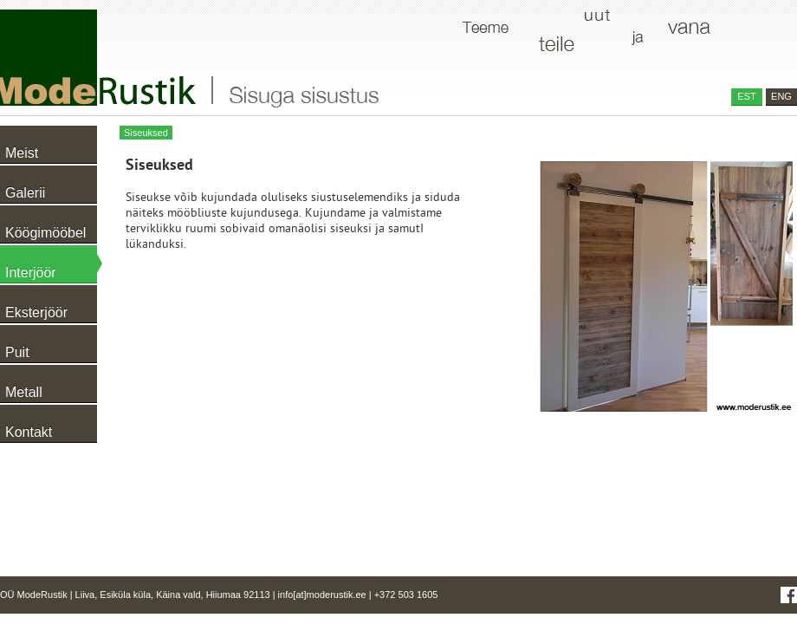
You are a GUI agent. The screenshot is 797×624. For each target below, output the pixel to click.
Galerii (25, 192)
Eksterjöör (36, 312)
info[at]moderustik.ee (322, 594)
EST (746, 96)
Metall (23, 392)
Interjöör (30, 272)
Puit (17, 352)
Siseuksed (146, 132)
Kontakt (28, 432)
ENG (781, 96)
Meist (21, 153)
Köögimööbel (45, 232)
